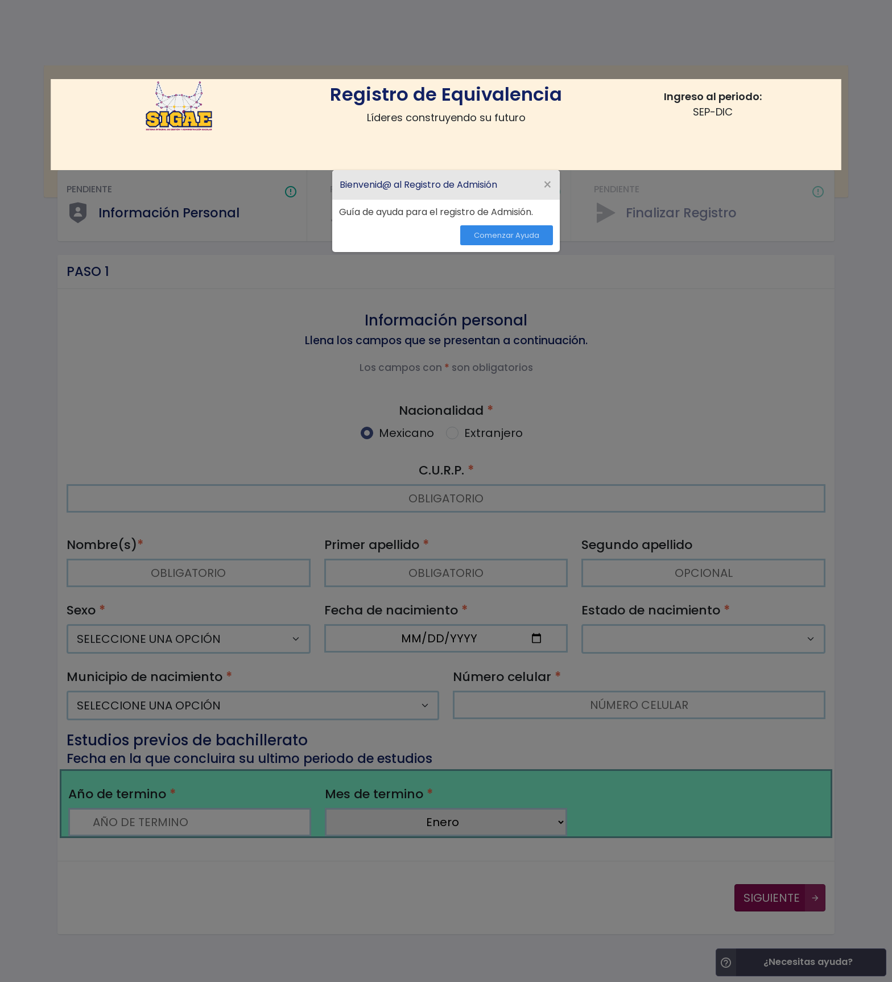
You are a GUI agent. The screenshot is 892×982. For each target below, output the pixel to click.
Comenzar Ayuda (506, 235)
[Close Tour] (547, 185)
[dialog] (446, 211)
